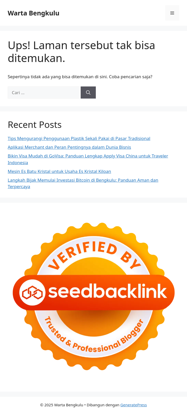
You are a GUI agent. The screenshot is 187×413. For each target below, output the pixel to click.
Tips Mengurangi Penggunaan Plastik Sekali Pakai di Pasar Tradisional (79, 138)
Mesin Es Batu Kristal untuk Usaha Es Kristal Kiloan (59, 171)
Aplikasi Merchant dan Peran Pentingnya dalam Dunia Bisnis (69, 147)
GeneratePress (133, 404)
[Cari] (88, 92)
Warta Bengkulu (33, 12)
